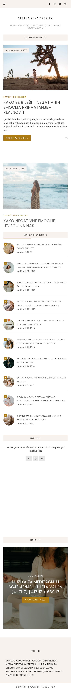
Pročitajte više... (17, 138)
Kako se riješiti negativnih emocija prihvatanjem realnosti (31, 107)
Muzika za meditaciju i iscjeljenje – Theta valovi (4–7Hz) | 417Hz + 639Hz (36, 587)
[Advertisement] (35, 509)
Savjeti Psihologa (14, 97)
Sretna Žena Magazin (35, 18)
